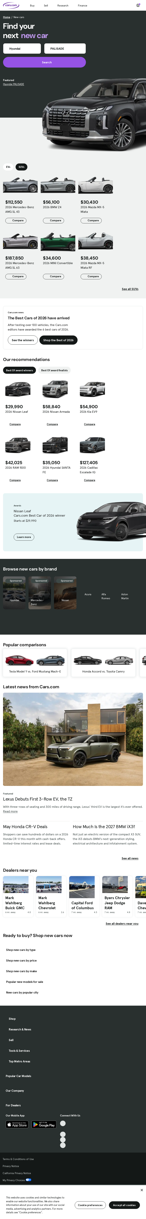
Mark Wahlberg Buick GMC (15, 902)
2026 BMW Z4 (52, 207)
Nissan (65, 600)
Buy (32, 5)
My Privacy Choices (17, 1180)
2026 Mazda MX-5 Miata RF (92, 265)
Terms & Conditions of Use (18, 1159)
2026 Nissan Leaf (16, 412)
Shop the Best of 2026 (58, 340)
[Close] (142, 1190)
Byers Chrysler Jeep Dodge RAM (117, 902)
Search (44, 62)
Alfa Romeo (106, 596)
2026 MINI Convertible (58, 263)
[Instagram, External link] (63, 1140)
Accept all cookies (124, 1205)
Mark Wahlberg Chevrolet (47, 902)
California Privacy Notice (17, 1173)
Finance (82, 5)
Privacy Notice (11, 1166)
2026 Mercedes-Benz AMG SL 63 (19, 265)
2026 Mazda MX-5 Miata (92, 209)
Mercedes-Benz (37, 602)
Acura (88, 594)
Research (62, 5)
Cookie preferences (90, 1205)
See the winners (23, 340)
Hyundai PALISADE (13, 84)
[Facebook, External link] (63, 1129)
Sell (46, 5)
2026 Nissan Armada (56, 412)
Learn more (24, 537)
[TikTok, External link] (63, 1123)
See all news (132, 858)
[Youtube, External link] (63, 1134)
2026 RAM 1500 (15, 467)
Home (6, 17)
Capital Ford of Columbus (82, 905)
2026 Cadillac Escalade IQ (89, 470)
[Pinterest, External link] (63, 1145)
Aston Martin (125, 596)
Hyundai (14, 600)
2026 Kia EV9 (88, 412)
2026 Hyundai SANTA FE (57, 470)
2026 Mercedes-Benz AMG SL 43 (19, 209)
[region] (73, 1201)
